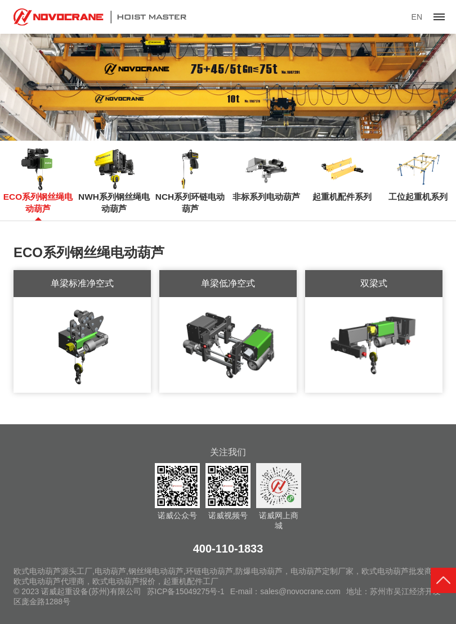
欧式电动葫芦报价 (123, 581)
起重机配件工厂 (190, 581)
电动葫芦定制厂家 (322, 571)
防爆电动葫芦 (259, 571)
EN (417, 16)
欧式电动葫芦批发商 (396, 571)
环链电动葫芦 (209, 571)
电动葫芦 (110, 571)
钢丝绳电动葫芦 (156, 571)
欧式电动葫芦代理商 (49, 581)
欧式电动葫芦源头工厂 (53, 571)
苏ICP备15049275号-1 (186, 591)
